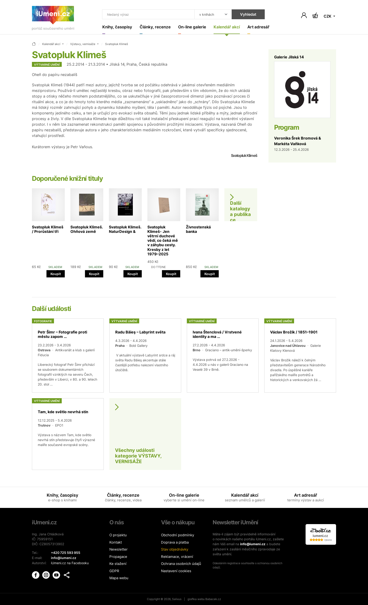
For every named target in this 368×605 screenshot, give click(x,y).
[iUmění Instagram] (46, 574)
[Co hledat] (147, 14)
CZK (328, 16)
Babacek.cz (213, 599)
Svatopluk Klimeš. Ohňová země (86, 229)
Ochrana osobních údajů (181, 564)
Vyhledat (245, 14)
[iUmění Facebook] (36, 574)
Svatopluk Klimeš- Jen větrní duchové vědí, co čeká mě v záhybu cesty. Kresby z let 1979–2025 (162, 240)
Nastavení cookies (176, 571)
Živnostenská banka (198, 229)
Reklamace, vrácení (177, 556)
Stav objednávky (174, 549)
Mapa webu (118, 578)
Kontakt (115, 542)
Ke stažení (117, 564)
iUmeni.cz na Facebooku (70, 563)
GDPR (114, 571)
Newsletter (118, 549)
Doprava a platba (175, 542)
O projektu (118, 535)
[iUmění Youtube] (57, 574)
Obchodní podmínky (177, 535)
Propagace (118, 556)
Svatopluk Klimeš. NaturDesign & (125, 229)
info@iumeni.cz (252, 544)
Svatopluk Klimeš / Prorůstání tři (47, 229)
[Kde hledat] (210, 14)
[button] (66, 574)
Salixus (176, 599)
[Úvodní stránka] (53, 19)
